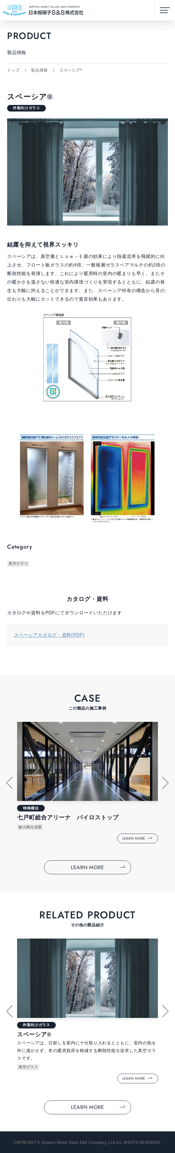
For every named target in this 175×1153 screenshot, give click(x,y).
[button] (9, 783)
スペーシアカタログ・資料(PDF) (49, 635)
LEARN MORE (87, 867)
